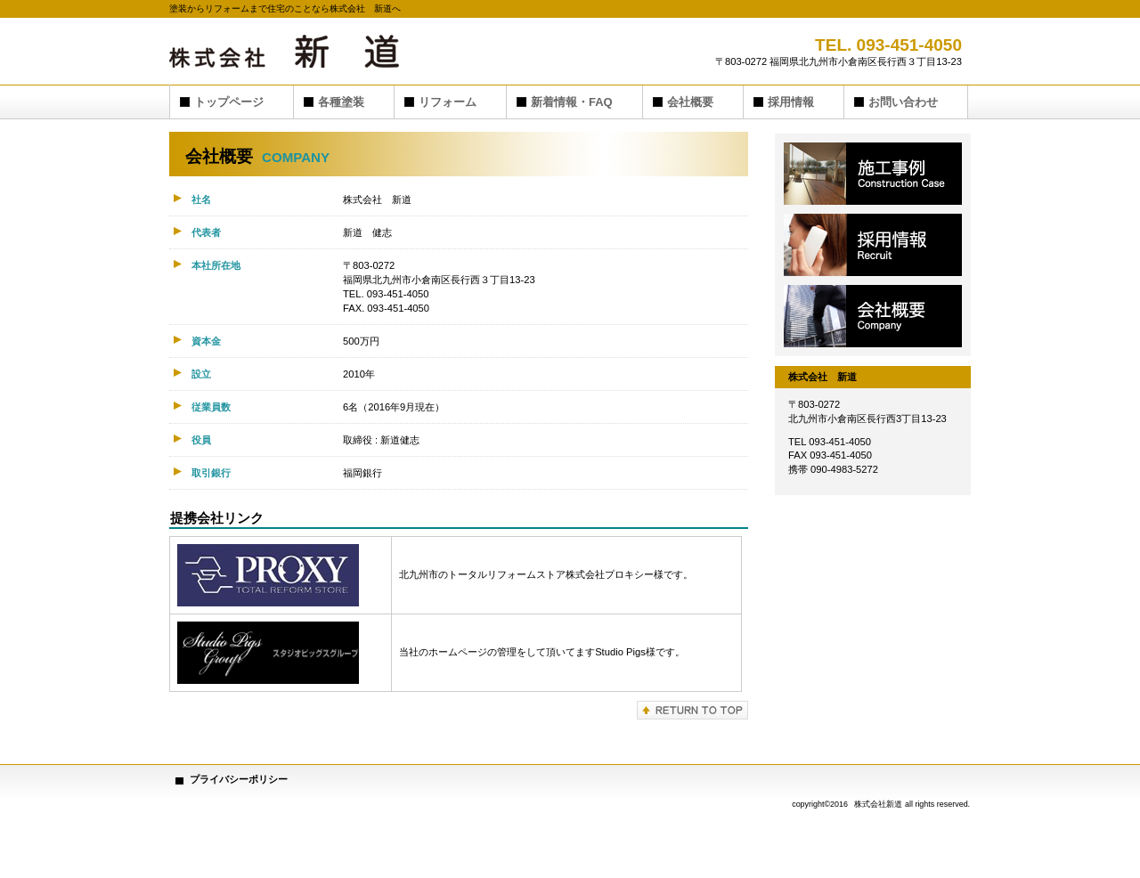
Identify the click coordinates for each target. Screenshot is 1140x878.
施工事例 (873, 173)
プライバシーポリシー (239, 779)
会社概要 (873, 316)
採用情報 (873, 245)
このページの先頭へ (692, 710)
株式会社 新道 (347, 51)
